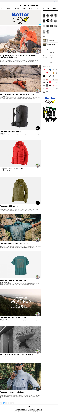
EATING (30, 8)
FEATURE (24, 8)
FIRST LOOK (9, 8)
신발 (51, 57)
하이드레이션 (45, 57)
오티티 (51, 62)
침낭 (43, 55)
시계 (51, 60)
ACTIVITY (36, 8)
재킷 (43, 60)
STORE (47, 8)
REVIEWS (17, 8)
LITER (42, 8)
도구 (43, 62)
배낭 (43, 52)
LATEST (3, 8)
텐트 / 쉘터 (52, 52)
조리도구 (51, 55)
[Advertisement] (50, 130)
